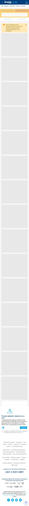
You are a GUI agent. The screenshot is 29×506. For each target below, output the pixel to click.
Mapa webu (14, 465)
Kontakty (22, 459)
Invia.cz (24, 493)
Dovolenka (6, 6)
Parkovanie (16, 444)
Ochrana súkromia (8, 463)
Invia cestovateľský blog (19, 454)
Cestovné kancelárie (9, 442)
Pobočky (7, 459)
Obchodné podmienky (9, 452)
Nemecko (18, 6)
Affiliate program (15, 457)
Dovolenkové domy (17, 446)
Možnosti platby (7, 454)
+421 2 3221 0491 (14, 472)
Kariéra (24, 457)
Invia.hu (5, 494)
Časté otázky (6, 450)
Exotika (10, 444)
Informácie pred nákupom (18, 450)
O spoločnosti (15, 459)
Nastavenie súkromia (19, 463)
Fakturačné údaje (20, 452)
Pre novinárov (6, 457)
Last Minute (12, 6)
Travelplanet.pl (11, 494)
